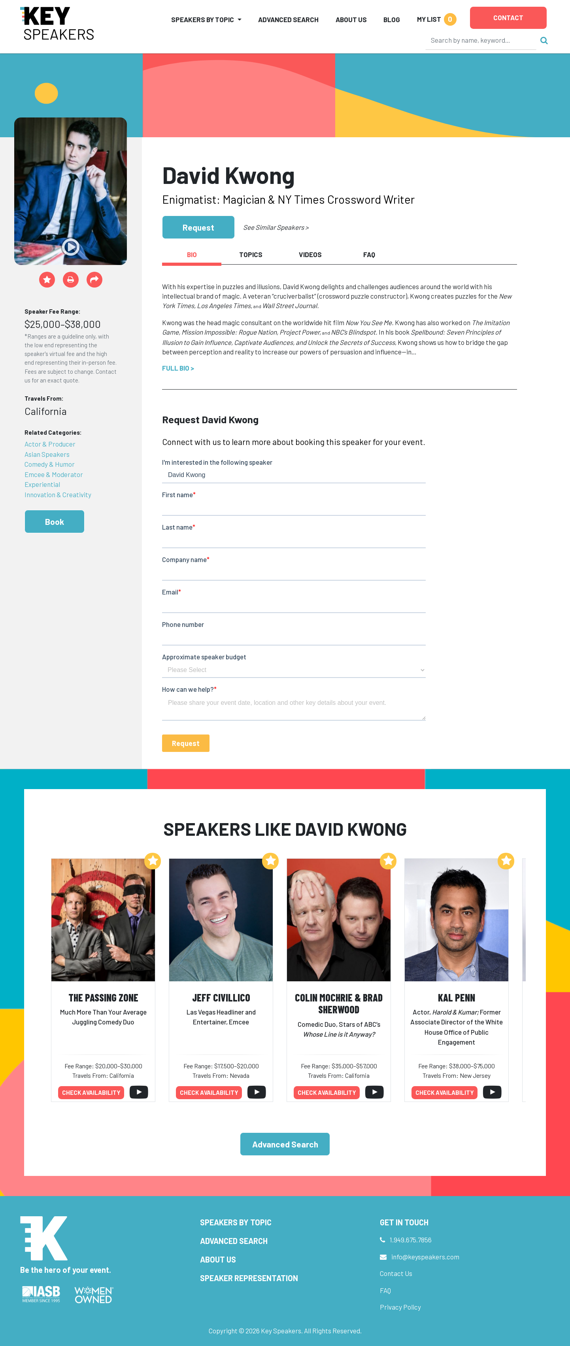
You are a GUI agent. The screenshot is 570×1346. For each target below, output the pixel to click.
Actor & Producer (50, 444)
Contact (508, 17)
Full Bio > (178, 368)
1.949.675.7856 (411, 1240)
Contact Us (396, 1273)
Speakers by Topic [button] (202, 19)
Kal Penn (456, 997)
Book (54, 521)
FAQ (385, 1290)
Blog (391, 19)
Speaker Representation (249, 1278)
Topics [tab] (250, 254)
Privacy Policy (400, 1307)
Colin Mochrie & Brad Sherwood (339, 1003)
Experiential (42, 484)
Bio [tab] (192, 254)
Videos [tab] (310, 254)
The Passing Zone (103, 997)
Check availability (91, 1092)
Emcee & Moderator (54, 474)
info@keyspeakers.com (425, 1257)
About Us (351, 19)
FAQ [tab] (369, 254)
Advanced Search (288, 19)
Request (198, 227)
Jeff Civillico (221, 997)
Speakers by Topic (236, 1222)
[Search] (481, 40)
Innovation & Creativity (58, 494)
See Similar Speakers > (275, 227)
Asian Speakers (47, 454)
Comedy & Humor (50, 464)
